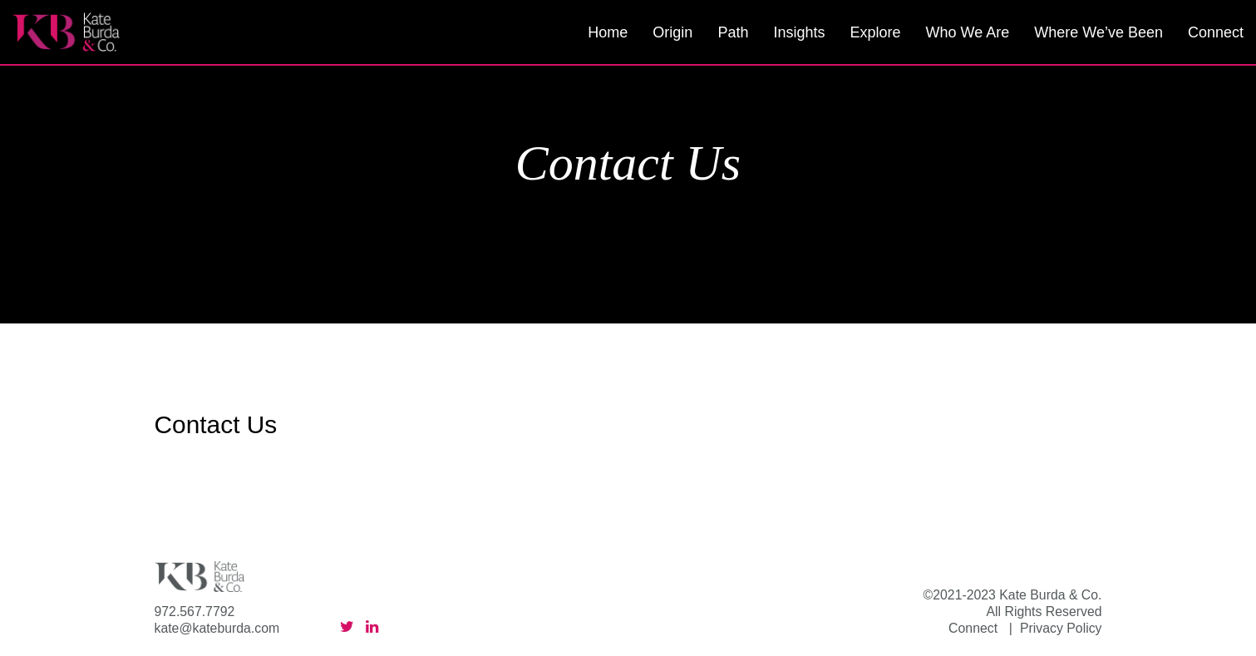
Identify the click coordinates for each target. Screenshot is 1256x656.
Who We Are (967, 32)
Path (732, 32)
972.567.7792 (195, 611)
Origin (672, 32)
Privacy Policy (1061, 628)
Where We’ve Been (1098, 32)
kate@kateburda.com (217, 628)
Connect (1216, 32)
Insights (799, 32)
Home (608, 32)
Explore (875, 32)
